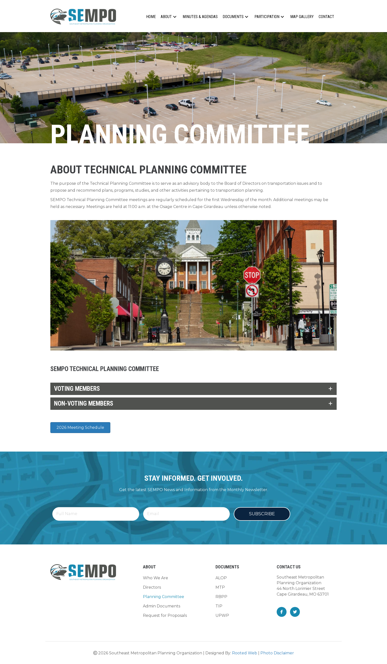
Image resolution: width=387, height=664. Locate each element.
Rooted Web (244, 653)
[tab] (193, 389)
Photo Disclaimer (277, 653)
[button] (175, 17)
